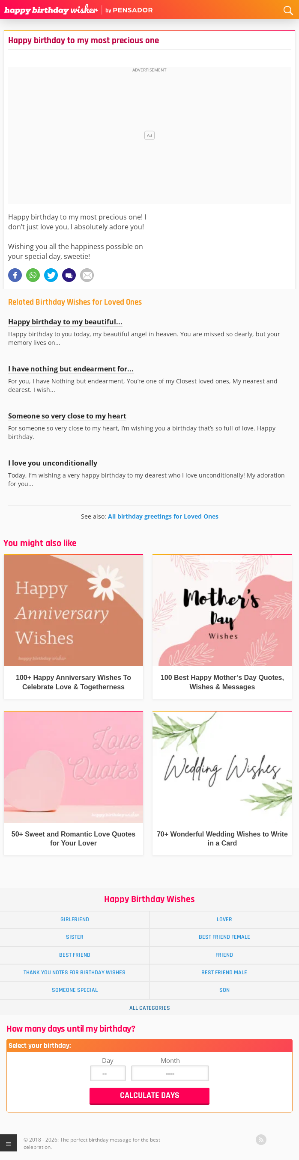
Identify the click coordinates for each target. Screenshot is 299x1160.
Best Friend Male (224, 972)
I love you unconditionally (52, 463)
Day (108, 1060)
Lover (224, 919)
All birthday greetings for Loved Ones (163, 516)
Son (224, 990)
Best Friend (74, 955)
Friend (224, 955)
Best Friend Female (224, 937)
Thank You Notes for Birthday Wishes (75, 972)
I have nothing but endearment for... (71, 369)
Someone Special (75, 990)
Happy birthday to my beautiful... (65, 321)
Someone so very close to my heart (67, 416)
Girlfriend (74, 919)
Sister (75, 937)
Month (170, 1060)
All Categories (149, 1008)
